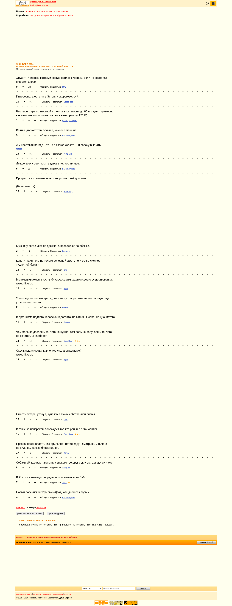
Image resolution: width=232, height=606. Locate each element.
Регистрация (42, 5)
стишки (64, 11)
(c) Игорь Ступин (69, 121)
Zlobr (64, 482)
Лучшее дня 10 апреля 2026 (43, 2)
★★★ (77, 341)
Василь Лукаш (68, 135)
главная (20, 542)
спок (65, 419)
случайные (70, 537)
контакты (37, 594)
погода (19, 149)
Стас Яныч (68, 341)
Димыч (67, 322)
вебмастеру (58, 594)
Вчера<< (20, 507)
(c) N (66, 289)
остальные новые (33, 537)
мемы (49, 11)
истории (40, 11)
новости (67, 594)
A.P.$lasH (68, 154)
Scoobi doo (68, 102)
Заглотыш (66, 251)
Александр (68, 191)
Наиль (65, 307)
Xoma (66, 453)
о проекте (47, 594)
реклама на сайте (24, 594)
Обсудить (44, 87)
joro (65, 270)
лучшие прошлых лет (54, 537)
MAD (64, 87)
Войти (33, 5)
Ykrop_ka (66, 468)
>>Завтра (41, 507)
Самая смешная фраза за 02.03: (37, 520)
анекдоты (30, 11)
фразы (56, 11)
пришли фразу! (206, 542)
